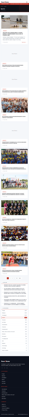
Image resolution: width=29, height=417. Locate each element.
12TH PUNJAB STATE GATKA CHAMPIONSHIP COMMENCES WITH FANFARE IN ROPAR (12, 271)
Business (3, 396)
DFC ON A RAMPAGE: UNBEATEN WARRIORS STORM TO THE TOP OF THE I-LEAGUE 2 (14, 220)
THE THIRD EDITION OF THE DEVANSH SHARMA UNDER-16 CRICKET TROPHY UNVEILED (12, 66)
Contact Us (4, 406)
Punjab (3, 373)
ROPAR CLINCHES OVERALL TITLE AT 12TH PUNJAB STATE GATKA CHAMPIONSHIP (13, 245)
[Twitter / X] (4, 368)
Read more (24, 42)
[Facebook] (2, 368)
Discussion (4, 398)
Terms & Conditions (5, 408)
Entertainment (4, 392)
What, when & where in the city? (8, 394)
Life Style (3, 383)
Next (20, 278)
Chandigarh (4, 377)
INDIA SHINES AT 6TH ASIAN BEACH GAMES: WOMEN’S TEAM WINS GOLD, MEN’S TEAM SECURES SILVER (14, 91)
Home (2, 6)
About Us (4, 404)
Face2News (6, 414)
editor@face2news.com (24, 414)
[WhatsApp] (7, 368)
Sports (3, 379)
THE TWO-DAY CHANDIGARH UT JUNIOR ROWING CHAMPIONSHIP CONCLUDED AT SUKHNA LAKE (13, 34)
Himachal (3, 391)
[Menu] (27, 2)
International (4, 389)
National (3, 375)
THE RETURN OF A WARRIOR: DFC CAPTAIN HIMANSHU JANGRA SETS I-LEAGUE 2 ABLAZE (14, 143)
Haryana (3, 381)
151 (16, 278)
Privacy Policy (4, 409)
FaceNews (5, 361)
